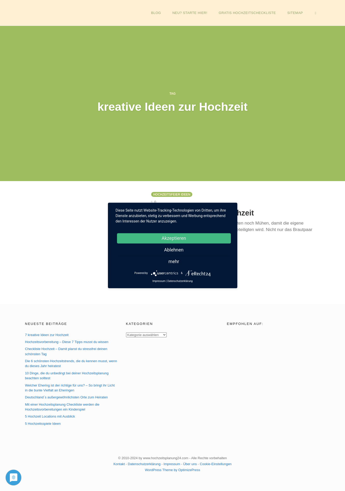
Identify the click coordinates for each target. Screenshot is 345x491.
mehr (173, 261)
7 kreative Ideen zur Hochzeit (47, 335)
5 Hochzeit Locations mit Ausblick (50, 417)
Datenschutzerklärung (144, 464)
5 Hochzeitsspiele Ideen (43, 424)
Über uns (190, 464)
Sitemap (297, 13)
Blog (161, 13)
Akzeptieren (174, 238)
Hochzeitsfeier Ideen (171, 194)
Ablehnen (173, 249)
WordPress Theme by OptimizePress (172, 470)
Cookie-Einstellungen (216, 464)
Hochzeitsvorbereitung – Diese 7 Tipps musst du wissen (66, 342)
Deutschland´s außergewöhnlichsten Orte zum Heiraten (66, 397)
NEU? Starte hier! (193, 13)
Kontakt (119, 464)
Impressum (172, 464)
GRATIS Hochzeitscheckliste (250, 13)
